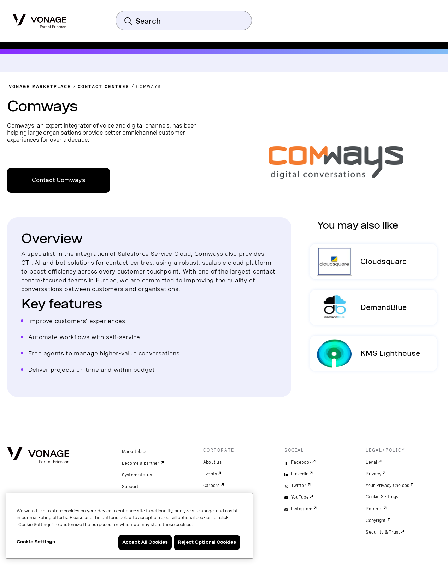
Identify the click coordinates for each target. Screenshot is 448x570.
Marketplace (135, 451)
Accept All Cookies (145, 542)
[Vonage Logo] (39, 19)
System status (137, 474)
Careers (211, 485)
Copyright (376, 520)
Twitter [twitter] (298, 485)
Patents (374, 508)
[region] (129, 526)
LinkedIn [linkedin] (299, 473)
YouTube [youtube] (300, 497)
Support (130, 486)
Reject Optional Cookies (207, 542)
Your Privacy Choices (387, 485)
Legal (371, 462)
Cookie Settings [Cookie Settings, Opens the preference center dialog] (36, 542)
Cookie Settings (382, 496)
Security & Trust (383, 532)
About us (212, 462)
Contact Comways (58, 180)
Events (210, 473)
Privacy (373, 473)
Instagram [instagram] (301, 508)
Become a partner (141, 463)
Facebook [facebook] (301, 462)
